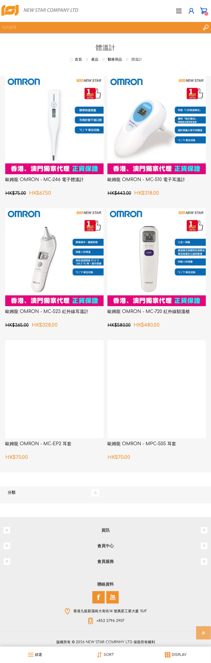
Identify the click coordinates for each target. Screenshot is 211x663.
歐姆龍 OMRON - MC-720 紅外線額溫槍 (148, 311)
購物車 (203, 11)
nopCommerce (117, 643)
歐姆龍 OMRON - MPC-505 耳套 (141, 443)
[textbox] (100, 27)
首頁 (78, 59)
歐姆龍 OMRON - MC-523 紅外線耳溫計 (46, 311)
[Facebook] (98, 597)
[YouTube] (112, 597)
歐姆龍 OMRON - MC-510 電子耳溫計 (146, 179)
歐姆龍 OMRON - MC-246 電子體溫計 (44, 179)
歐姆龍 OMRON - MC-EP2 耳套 (38, 443)
